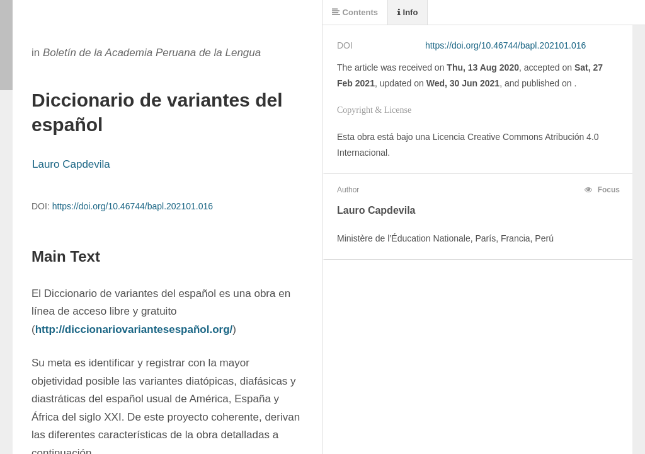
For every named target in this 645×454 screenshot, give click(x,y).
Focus (602, 189)
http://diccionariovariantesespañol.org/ (134, 329)
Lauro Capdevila (71, 164)
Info (407, 12)
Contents (355, 12)
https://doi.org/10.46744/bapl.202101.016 (132, 206)
